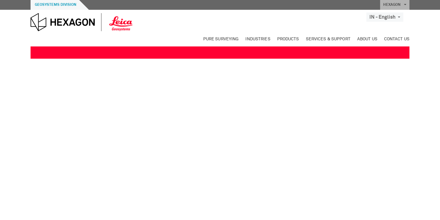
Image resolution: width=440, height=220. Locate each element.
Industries (257, 39)
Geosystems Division (55, 5)
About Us (367, 39)
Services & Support (328, 39)
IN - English (384, 17)
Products (288, 39)
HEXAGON (394, 5)
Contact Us (396, 39)
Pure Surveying (221, 39)
